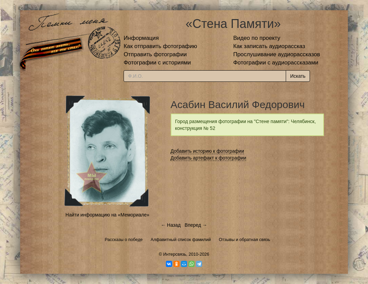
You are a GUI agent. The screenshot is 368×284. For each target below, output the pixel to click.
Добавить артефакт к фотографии (208, 158)
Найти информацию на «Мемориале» (107, 215)
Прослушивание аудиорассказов (276, 54)
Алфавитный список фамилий (181, 239)
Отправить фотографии (155, 54)
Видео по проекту (256, 38)
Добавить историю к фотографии (207, 151)
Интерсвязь (174, 254)
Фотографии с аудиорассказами (275, 62)
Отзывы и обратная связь (244, 239)
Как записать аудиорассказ (269, 46)
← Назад (171, 225)
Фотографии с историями (157, 62)
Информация (141, 38)
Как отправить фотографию (160, 46)
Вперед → (196, 225)
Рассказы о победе (124, 239)
